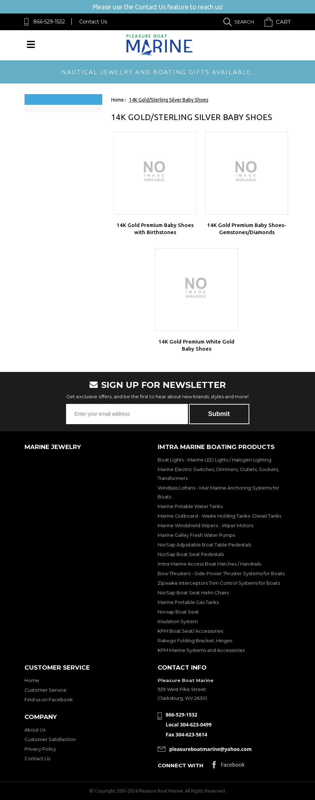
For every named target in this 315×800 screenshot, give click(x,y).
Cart (283, 21)
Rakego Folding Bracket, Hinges (195, 640)
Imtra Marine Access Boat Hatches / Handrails (209, 564)
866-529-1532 (49, 21)
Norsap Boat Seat (178, 612)
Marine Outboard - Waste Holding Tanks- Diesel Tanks (219, 516)
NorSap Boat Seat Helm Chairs (193, 592)
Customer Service (45, 690)
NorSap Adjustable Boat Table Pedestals (204, 544)
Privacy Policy (40, 749)
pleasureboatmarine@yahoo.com (210, 749)
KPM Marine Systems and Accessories (201, 650)
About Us (35, 730)
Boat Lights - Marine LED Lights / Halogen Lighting (214, 460)
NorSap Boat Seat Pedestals (191, 554)
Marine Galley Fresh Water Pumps (196, 535)
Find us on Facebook (49, 699)
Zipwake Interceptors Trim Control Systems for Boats (219, 583)
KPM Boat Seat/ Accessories (190, 631)
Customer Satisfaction (50, 739)
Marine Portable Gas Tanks (188, 602)
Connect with (180, 765)
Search (244, 22)
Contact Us (93, 21)
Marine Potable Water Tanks (190, 506)
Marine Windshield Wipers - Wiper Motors (205, 525)
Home (32, 680)
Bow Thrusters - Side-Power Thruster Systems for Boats (221, 573)
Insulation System (178, 621)
